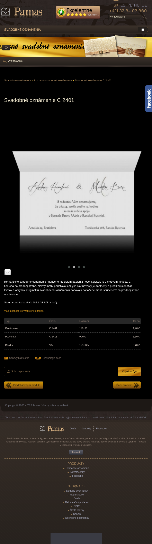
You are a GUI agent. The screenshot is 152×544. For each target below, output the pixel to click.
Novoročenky (77, 472)
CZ (123, 5)
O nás (73, 428)
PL (130, 5)
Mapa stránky (77, 494)
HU (137, 5)
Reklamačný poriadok (77, 502)
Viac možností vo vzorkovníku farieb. (24, 311)
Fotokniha (77, 475)
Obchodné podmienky (77, 517)
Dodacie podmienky (77, 490)
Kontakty (86, 428)
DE (144, 5)
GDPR (77, 506)
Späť (6, 48)
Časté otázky (77, 510)
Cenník (77, 514)
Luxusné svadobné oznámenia (53, 80)
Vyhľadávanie (15, 61)
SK (116, 5)
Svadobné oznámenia (17, 80)
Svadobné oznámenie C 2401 (93, 80)
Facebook (101, 428)
